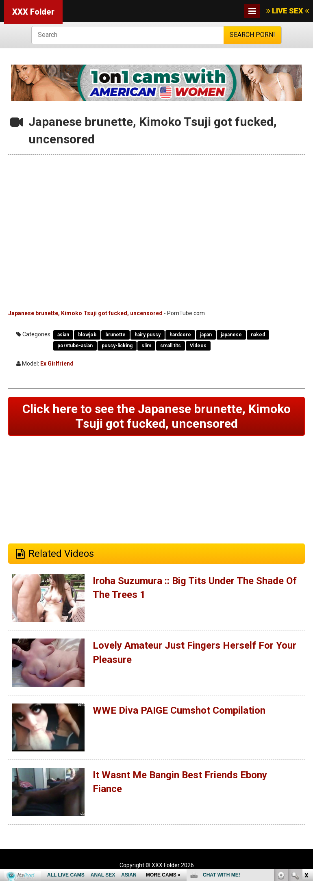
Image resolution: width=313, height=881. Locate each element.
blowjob (87, 335)
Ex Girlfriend (57, 363)
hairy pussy (148, 335)
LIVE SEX (287, 10)
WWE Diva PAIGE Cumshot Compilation (179, 710)
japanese (231, 335)
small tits (170, 346)
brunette (115, 335)
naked (258, 335)
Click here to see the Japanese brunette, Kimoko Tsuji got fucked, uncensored (156, 416)
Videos (198, 346)
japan (206, 335)
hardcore (180, 335)
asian (63, 335)
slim (146, 346)
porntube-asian (75, 346)
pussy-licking (117, 346)
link (306, 754)
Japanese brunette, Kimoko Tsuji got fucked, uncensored (85, 313)
